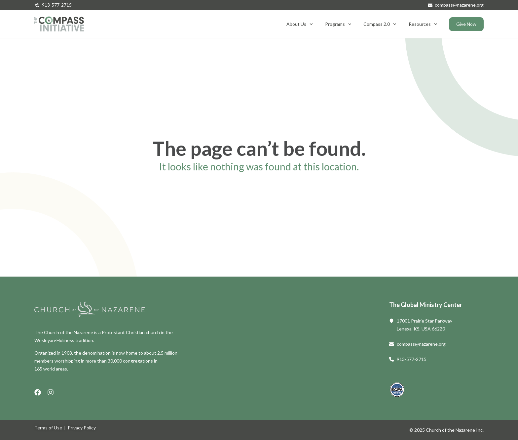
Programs (338, 24)
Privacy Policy (82, 427)
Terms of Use (48, 427)
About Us (299, 24)
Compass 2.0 (379, 24)
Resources (423, 24)
